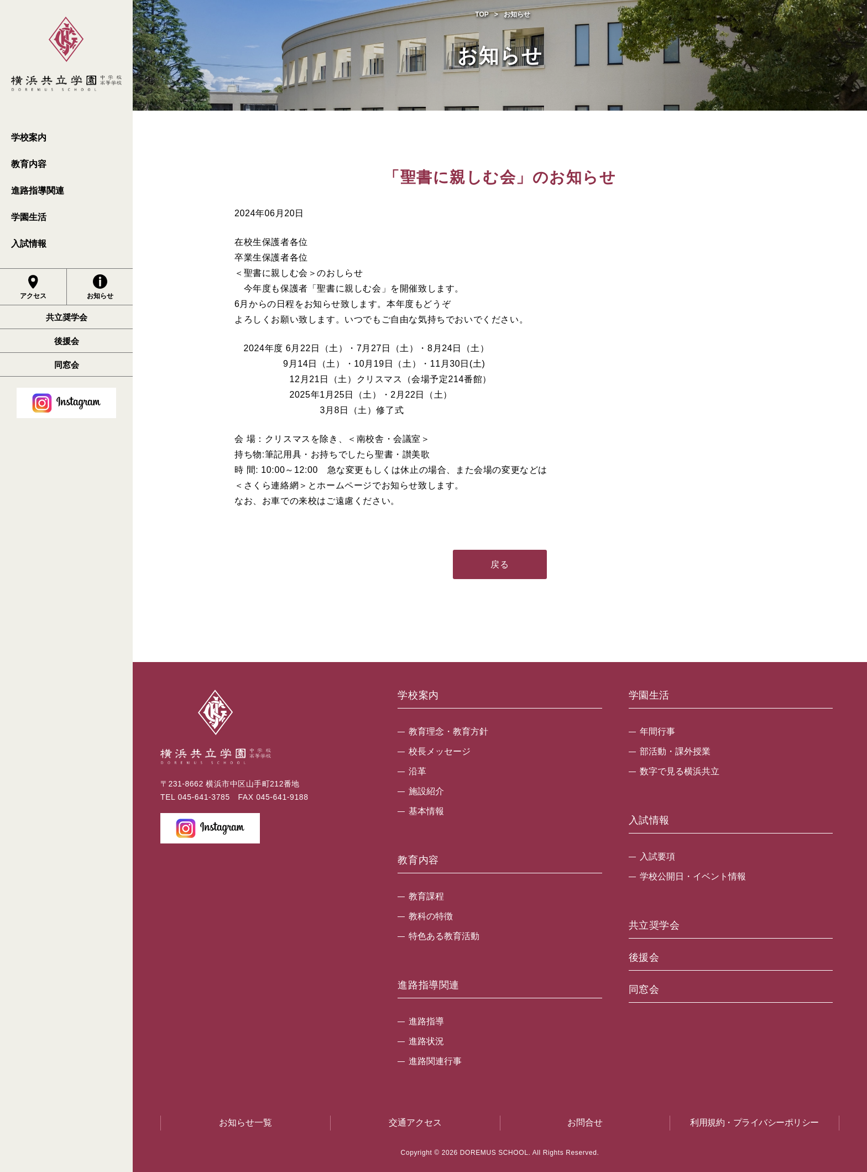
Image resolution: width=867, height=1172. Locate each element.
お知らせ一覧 (245, 1122)
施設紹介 (426, 791)
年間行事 (657, 731)
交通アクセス (415, 1122)
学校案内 (28, 137)
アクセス (33, 287)
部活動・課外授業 (675, 751)
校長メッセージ (440, 751)
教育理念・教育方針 (448, 731)
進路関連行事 (435, 1061)
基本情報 (426, 811)
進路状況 (426, 1041)
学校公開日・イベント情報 (693, 876)
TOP (481, 14)
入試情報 (28, 243)
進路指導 (426, 1021)
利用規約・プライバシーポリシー (754, 1122)
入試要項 (657, 856)
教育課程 (426, 896)
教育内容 (28, 164)
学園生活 (28, 217)
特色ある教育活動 (444, 936)
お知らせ (100, 287)
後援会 (66, 341)
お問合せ (585, 1122)
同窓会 (66, 364)
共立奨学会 (66, 317)
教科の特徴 (431, 916)
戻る (499, 564)
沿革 (417, 771)
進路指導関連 (37, 190)
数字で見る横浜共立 (679, 771)
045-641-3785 (203, 797)
